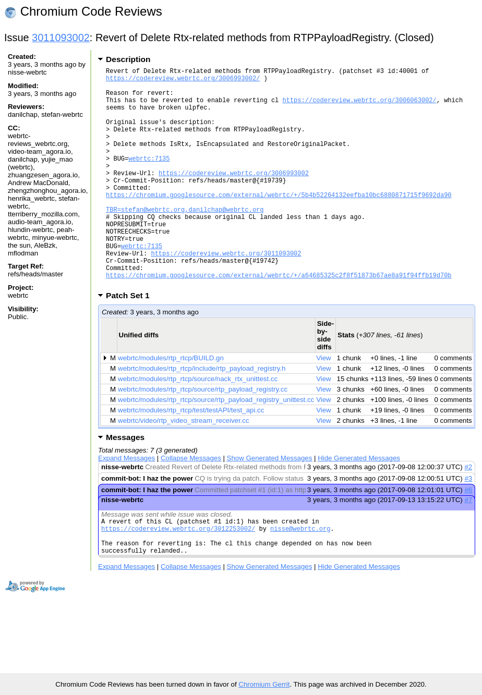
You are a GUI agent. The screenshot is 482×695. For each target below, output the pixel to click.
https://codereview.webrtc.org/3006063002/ (359, 107)
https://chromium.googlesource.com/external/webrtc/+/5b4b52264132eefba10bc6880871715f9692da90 (278, 222)
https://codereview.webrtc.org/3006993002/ (183, 81)
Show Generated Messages (269, 505)
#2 (468, 514)
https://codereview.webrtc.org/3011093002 (226, 293)
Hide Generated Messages (359, 505)
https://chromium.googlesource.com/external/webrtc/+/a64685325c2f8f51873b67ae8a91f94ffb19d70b (278, 320)
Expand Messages (126, 505)
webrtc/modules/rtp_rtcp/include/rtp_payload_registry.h (201, 415)
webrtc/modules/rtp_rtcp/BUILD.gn (171, 405)
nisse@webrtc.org (300, 578)
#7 (468, 547)
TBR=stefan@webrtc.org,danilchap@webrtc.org (184, 240)
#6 (468, 537)
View (323, 405)
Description (128, 59)
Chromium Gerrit (264, 684)
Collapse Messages (191, 505)
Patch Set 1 (131, 342)
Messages (125, 484)
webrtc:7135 (149, 178)
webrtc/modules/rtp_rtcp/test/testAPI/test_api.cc (191, 457)
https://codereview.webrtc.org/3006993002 (234, 196)
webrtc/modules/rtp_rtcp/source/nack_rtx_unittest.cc (198, 426)
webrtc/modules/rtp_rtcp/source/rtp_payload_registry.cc (202, 436)
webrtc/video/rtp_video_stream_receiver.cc (183, 467)
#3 (468, 525)
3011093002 (61, 37)
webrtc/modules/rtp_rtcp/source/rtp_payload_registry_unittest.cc (216, 446)
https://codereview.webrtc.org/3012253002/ (178, 578)
